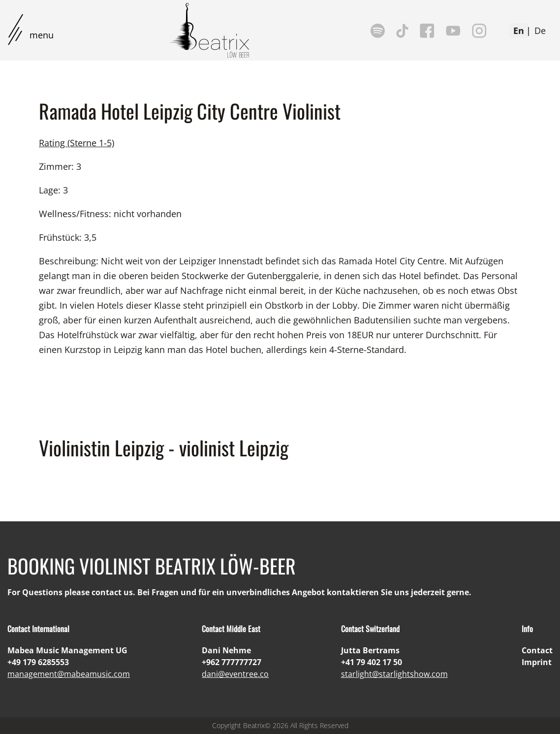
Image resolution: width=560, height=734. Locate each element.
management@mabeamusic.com (68, 674)
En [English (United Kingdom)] (518, 30)
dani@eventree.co (235, 674)
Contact (537, 650)
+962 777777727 (231, 662)
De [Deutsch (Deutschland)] (540, 30)
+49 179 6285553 (38, 662)
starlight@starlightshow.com (394, 674)
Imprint (537, 662)
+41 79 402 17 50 (371, 662)
